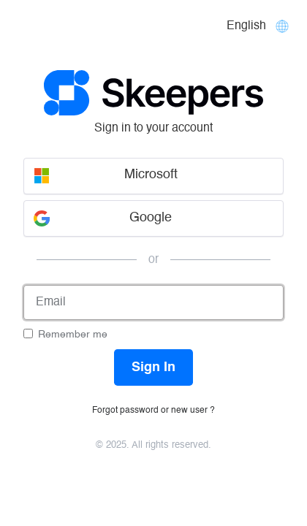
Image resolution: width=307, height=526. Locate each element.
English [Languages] (246, 26)
